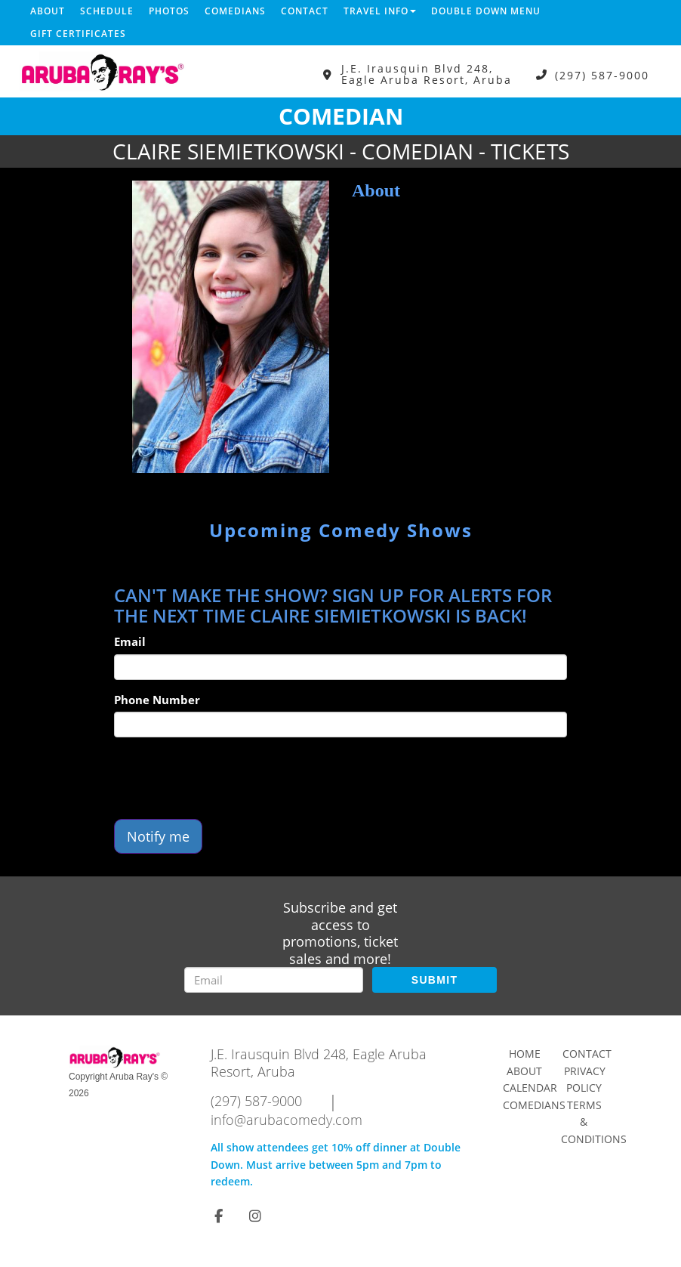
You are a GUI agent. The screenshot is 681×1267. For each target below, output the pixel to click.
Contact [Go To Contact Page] (587, 1053)
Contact (304, 11)
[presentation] (229, 778)
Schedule (107, 11)
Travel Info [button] (380, 11)
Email (130, 641)
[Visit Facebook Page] (218, 1216)
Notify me (158, 836)
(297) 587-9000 (602, 74)
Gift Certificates (78, 33)
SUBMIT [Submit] (434, 980)
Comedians (235, 11)
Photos (169, 11)
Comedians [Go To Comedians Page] (534, 1105)
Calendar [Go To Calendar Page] (530, 1087)
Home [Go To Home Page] (525, 1053)
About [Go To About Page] (524, 1071)
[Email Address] (273, 980)
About (47, 11)
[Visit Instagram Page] (255, 1216)
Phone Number (157, 699)
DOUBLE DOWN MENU (486, 11)
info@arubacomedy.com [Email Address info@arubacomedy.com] (286, 1120)
